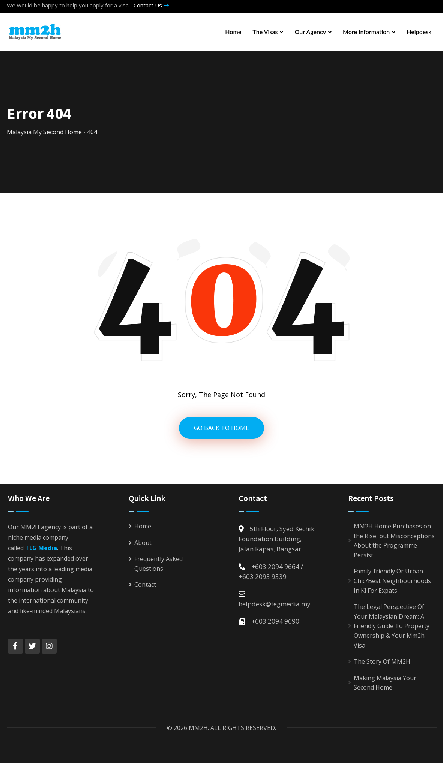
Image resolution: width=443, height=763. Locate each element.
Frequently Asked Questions (158, 564)
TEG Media (41, 548)
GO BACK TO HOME (221, 428)
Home (233, 31)
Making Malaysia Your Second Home (385, 683)
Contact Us (151, 5)
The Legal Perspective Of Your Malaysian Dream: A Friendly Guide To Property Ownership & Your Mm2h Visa (391, 626)
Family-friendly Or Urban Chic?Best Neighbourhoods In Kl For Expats (392, 580)
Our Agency (310, 31)
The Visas (265, 31)
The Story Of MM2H (382, 661)
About (143, 543)
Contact (145, 584)
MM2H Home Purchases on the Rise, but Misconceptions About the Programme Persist (394, 540)
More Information (366, 31)
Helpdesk (419, 31)
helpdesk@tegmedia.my (275, 604)
